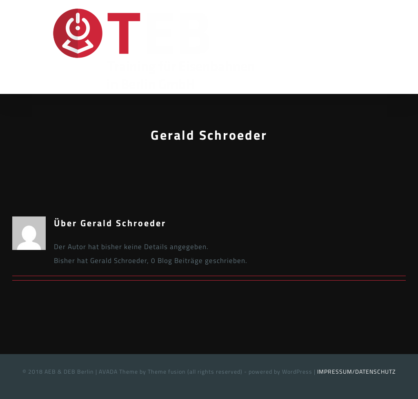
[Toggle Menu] (399, 48)
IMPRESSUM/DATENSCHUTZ (356, 371)
